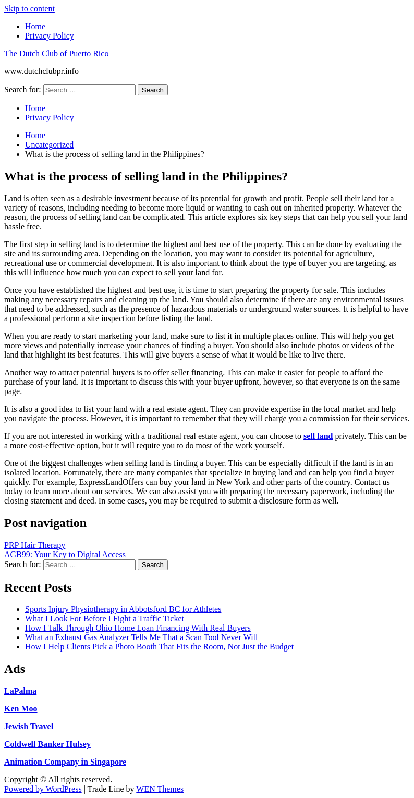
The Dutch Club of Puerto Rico (56, 53)
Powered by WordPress (43, 788)
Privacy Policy (49, 35)
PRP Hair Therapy (34, 545)
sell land (318, 436)
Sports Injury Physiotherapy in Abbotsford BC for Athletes (123, 609)
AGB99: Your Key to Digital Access (65, 554)
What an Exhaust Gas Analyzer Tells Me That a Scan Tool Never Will (141, 637)
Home (35, 26)
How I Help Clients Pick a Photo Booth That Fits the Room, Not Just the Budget (159, 646)
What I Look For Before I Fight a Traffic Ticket (104, 618)
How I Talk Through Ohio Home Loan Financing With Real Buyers (138, 627)
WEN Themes (160, 788)
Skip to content (29, 8)
